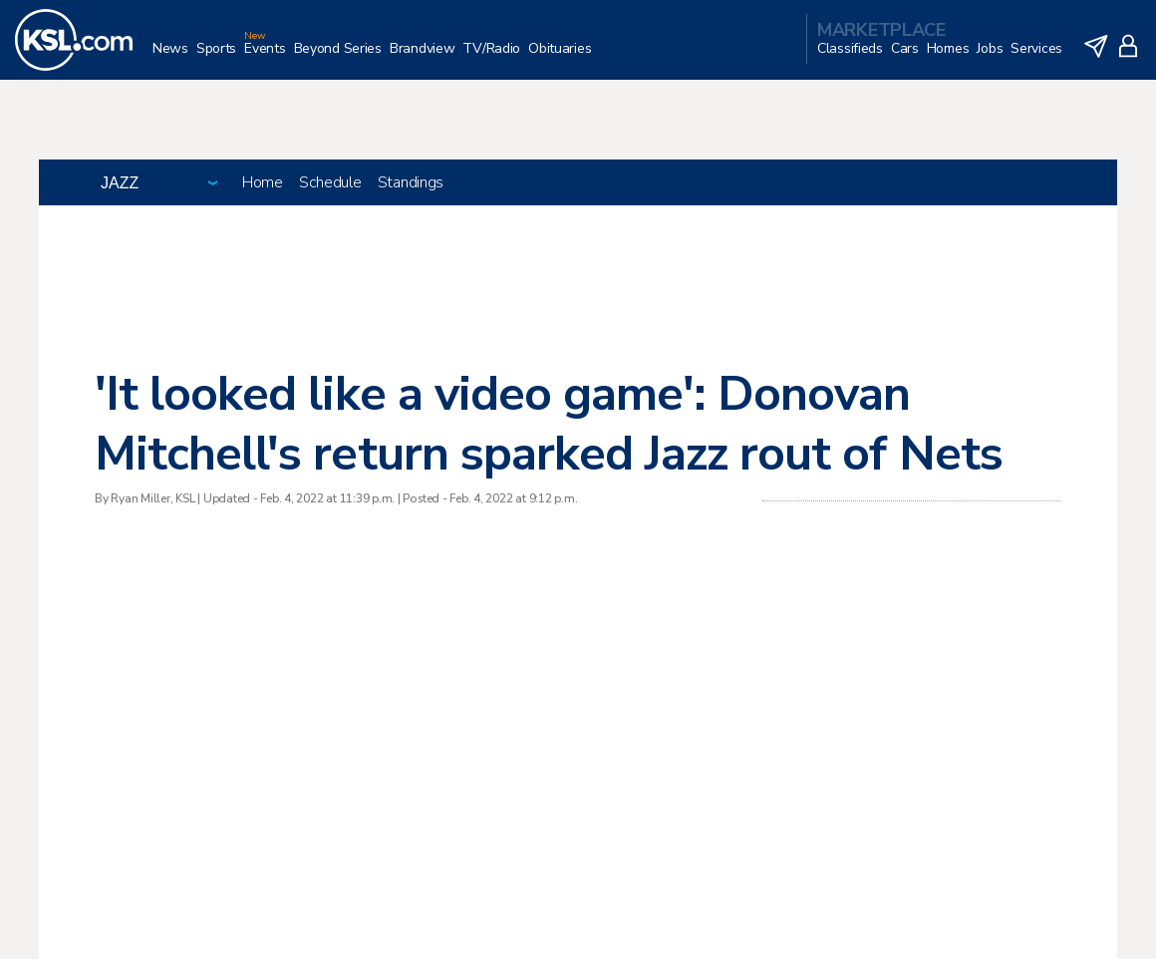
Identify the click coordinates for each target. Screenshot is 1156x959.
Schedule (330, 182)
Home (262, 182)
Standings (410, 182)
